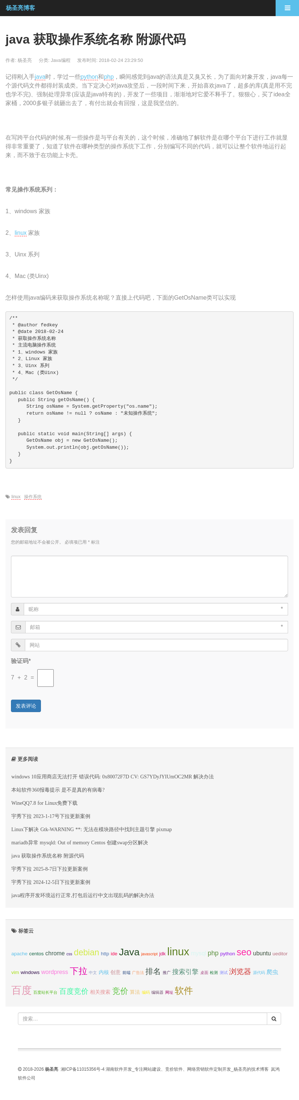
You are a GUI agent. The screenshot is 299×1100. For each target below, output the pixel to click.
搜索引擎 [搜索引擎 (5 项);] (185, 971)
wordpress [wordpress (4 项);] (54, 972)
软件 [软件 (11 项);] (184, 990)
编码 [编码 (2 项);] (146, 992)
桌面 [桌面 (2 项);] (204, 972)
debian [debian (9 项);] (86, 952)
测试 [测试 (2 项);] (224, 972)
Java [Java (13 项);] (129, 952)
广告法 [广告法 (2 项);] (138, 972)
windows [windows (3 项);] (29, 972)
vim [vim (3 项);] (15, 972)
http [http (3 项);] (105, 953)
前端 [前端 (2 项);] (126, 972)
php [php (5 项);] (213, 953)
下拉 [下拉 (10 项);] (78, 971)
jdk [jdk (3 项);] (162, 953)
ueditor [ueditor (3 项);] (279, 953)
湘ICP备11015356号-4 (83, 1069)
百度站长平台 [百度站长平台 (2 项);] (45, 992)
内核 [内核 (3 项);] (104, 972)
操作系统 (33, 496)
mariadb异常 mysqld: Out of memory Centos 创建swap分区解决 (79, 842)
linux (21, 233)
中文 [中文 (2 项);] (93, 972)
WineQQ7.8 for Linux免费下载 (44, 802)
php (109, 77)
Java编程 (60, 60)
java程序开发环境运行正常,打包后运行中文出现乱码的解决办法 (82, 895)
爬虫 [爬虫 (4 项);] (272, 972)
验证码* (21, 661)
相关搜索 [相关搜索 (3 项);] (100, 992)
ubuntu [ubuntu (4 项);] (262, 953)
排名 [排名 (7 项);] (153, 971)
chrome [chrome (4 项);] (55, 953)
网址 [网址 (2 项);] (169, 992)
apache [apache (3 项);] (19, 953)
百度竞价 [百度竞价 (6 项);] (73, 991)
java (40, 77)
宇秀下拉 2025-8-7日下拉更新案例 (49, 868)
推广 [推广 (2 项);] (167, 972)
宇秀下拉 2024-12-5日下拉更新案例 (50, 882)
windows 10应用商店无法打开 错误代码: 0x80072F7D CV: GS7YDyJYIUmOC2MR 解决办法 (112, 776)
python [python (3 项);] (227, 953)
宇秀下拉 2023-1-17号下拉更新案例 (50, 816)
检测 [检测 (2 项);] (214, 972)
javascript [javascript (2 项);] (149, 954)
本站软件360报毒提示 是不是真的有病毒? (58, 789)
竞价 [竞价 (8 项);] (120, 991)
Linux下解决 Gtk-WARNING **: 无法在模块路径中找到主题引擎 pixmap (91, 829)
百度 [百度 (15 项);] (21, 990)
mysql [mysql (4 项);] (198, 953)
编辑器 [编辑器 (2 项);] (157, 992)
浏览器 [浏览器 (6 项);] (240, 971)
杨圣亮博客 (20, 8)
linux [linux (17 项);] (178, 951)
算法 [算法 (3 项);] (135, 992)
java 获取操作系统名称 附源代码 (47, 855)
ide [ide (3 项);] (114, 953)
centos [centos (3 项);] (36, 953)
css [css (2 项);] (69, 954)
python (89, 77)
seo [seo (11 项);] (244, 952)
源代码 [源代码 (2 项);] (259, 972)
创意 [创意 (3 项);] (115, 972)
